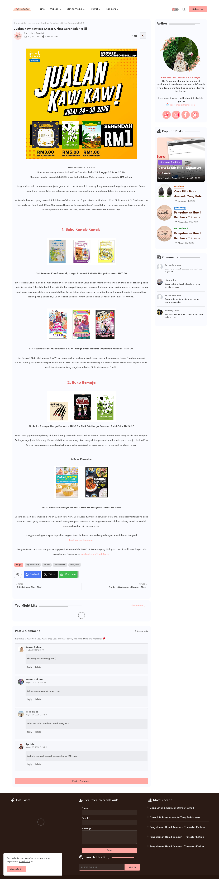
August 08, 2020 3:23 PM (36, 747)
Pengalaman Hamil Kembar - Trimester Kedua (177, 846)
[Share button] (81, 574)
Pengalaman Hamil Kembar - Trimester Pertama (188, 215)
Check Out (24, 862)
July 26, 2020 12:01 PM (35, 650)
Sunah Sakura (34, 679)
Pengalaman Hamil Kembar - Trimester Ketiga (188, 236)
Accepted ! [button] (16, 869)
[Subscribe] (198, 9)
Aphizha (30, 744)
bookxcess (60, 565)
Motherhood (74, 9)
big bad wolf (32, 565)
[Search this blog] (102, 867)
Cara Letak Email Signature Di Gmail (172, 808)
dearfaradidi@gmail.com (183, 105)
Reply (29, 667)
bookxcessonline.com (80, 540)
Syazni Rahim (33, 647)
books (47, 565)
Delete (38, 667)
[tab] (41, 9)
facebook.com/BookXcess (94, 554)
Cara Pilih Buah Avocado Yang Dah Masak (187, 194)
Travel (94, 9)
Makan (54, 9)
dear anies (32, 712)
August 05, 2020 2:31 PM (36, 682)
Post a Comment (81, 781)
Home (41, 9)
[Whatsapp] (68, 574)
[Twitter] (50, 574)
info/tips (26, 23)
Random (111, 9)
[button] (175, 9)
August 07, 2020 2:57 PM (36, 715)
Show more (137, 606)
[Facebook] (32, 574)
